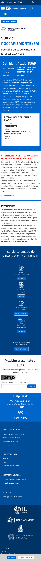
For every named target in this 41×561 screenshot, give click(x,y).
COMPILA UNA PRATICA (26, 558)
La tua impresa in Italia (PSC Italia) (14, 479)
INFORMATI (11, 558)
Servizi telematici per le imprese (13, 434)
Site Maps (4, 551)
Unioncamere (12, 2)
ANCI (20, 2)
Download (6, 458)
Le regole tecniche (9, 445)
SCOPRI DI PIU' (6, 195)
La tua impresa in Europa (11, 483)
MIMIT (3, 2)
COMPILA (21, 296)
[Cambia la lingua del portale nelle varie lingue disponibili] (5, 14)
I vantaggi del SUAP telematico (13, 497)
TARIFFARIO (21, 331)
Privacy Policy (5, 548)
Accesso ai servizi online (11, 465)
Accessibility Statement (8, 554)
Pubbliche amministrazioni (11, 438)
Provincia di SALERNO (9, 21)
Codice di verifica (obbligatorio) (14, 382)
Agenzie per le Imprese (10, 441)
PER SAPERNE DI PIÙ (21, 349)
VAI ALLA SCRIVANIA (21, 314)
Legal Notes (4, 546)
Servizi (5, 462)
